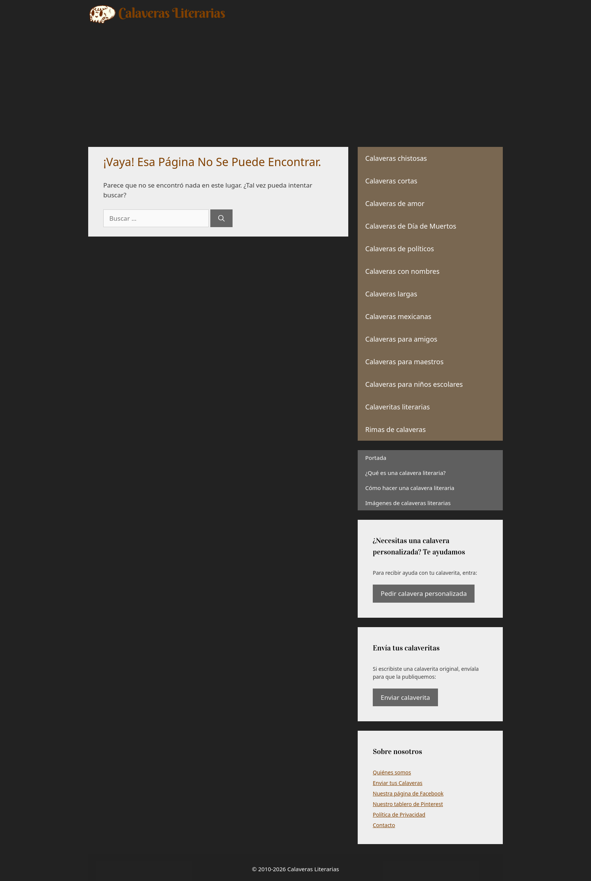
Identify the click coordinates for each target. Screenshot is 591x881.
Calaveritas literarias (397, 406)
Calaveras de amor (394, 203)
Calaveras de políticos (399, 248)
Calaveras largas (391, 293)
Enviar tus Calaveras (398, 782)
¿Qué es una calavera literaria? (405, 472)
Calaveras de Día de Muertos (410, 226)
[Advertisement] (295, 81)
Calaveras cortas (391, 180)
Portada (375, 457)
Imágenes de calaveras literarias (408, 503)
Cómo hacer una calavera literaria (409, 488)
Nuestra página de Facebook (408, 793)
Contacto (384, 825)
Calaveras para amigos (401, 339)
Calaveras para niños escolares (414, 384)
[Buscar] (221, 218)
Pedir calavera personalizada (424, 593)
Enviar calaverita (405, 697)
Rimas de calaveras (395, 429)
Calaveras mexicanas (398, 316)
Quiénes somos (392, 772)
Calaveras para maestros (404, 361)
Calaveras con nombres (402, 271)
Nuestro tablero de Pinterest (408, 804)
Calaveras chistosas (396, 158)
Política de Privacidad (399, 814)
